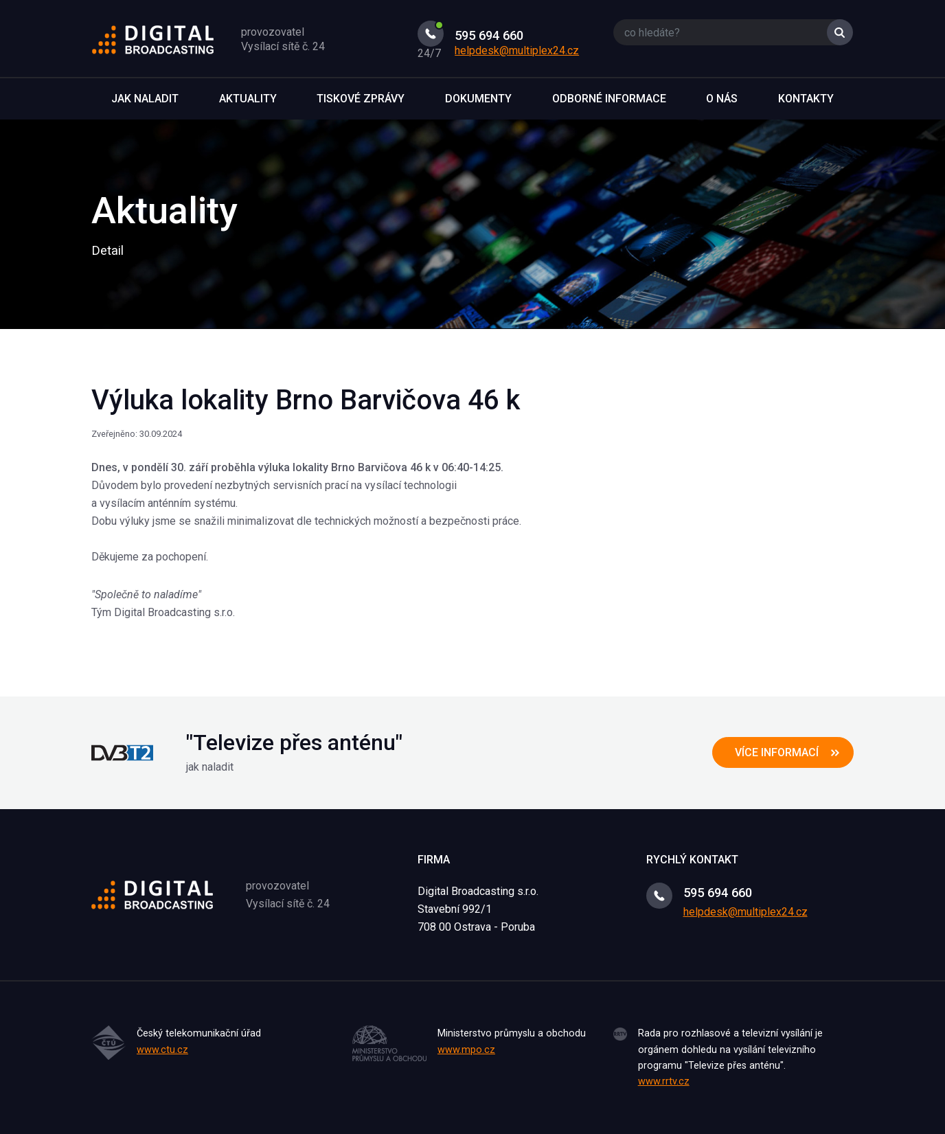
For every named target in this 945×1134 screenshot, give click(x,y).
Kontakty (806, 98)
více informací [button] (777, 752)
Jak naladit (145, 98)
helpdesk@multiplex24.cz (517, 50)
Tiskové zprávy (361, 98)
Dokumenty (478, 98)
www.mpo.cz (466, 1050)
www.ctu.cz (162, 1050)
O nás (722, 98)
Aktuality (248, 98)
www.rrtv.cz (664, 1081)
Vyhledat (840, 32)
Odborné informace (609, 98)
